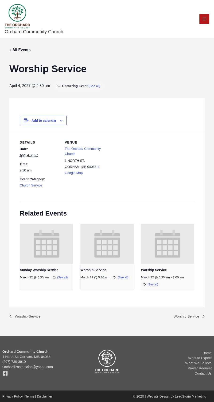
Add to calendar (43, 121)
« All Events (20, 51)
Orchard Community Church (34, 32)
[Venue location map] (135, 166)
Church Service (31, 186)
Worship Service (93, 271)
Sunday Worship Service (39, 271)
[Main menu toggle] (204, 19)
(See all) (95, 86)
